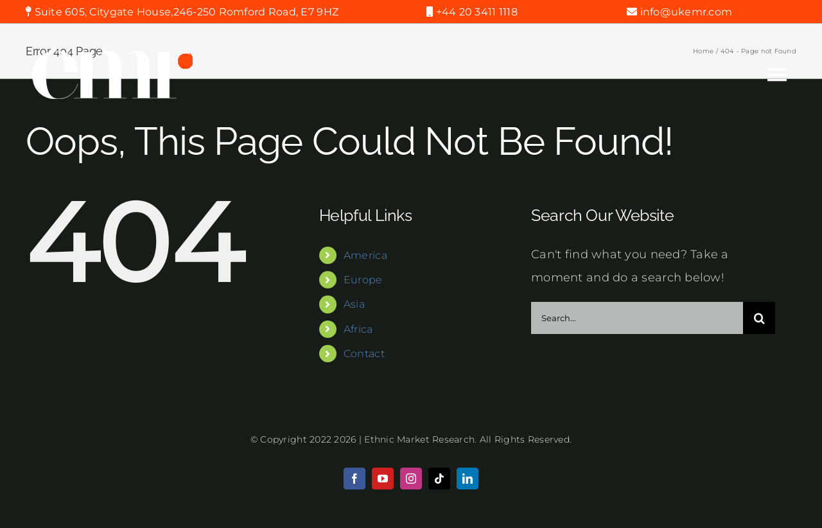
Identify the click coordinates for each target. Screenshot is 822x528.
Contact (364, 354)
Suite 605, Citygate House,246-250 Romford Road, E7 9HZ (184, 12)
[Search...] (637, 318)
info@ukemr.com (684, 12)
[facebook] (354, 478)
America (365, 255)
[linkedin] (467, 478)
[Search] (759, 318)
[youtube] (383, 478)
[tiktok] (439, 478)
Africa (358, 329)
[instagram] (411, 478)
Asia (354, 304)
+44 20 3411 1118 (475, 12)
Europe (363, 280)
